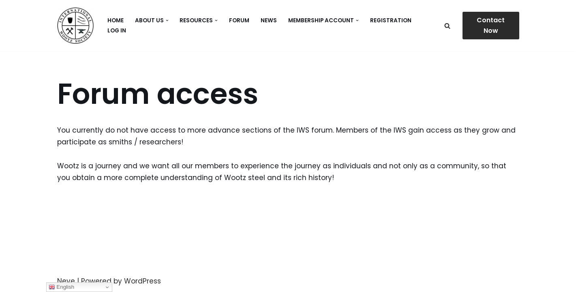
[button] (167, 20)
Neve (66, 281)
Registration (390, 20)
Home (115, 20)
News (269, 20)
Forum (239, 20)
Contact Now (491, 25)
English (61, 287)
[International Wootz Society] (75, 25)
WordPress (142, 281)
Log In (116, 30)
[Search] (447, 26)
